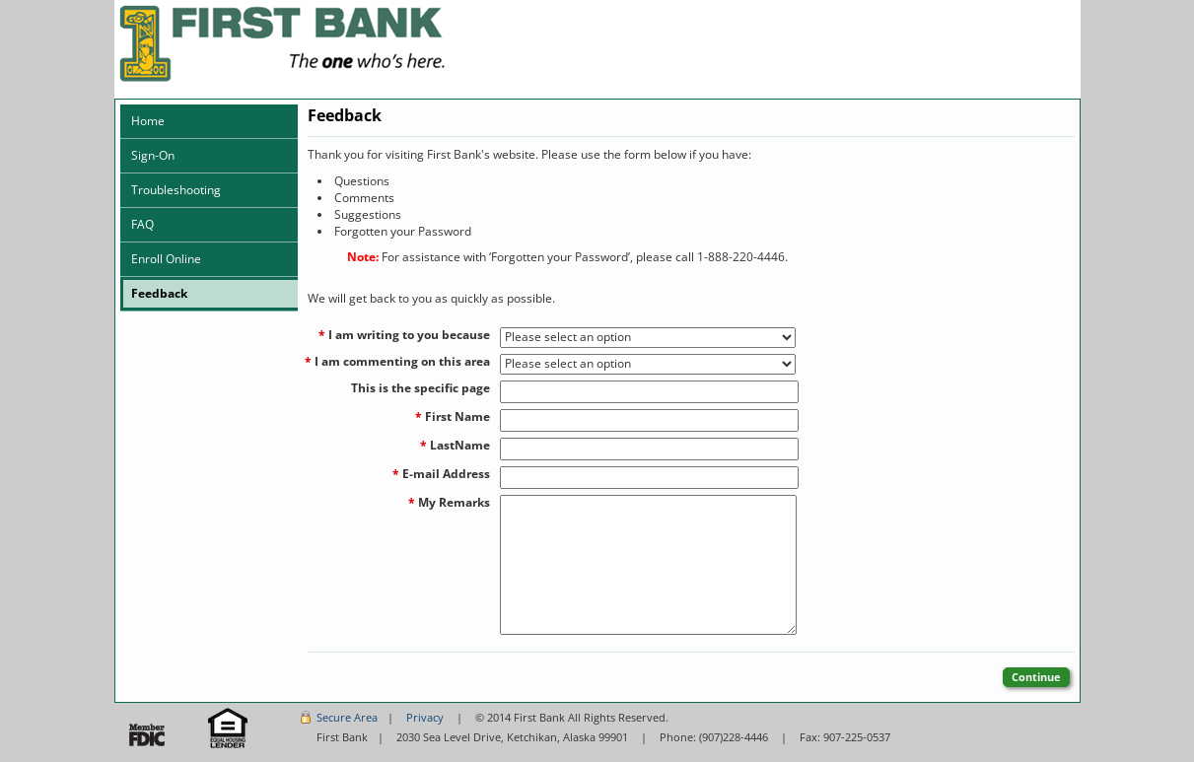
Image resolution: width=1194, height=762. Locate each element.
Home (148, 120)
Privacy (425, 717)
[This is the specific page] (649, 392)
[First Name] (649, 420)
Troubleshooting (176, 189)
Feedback (159, 293)
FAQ (142, 224)
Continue (1036, 676)
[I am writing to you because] (648, 337)
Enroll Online (166, 258)
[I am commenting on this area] (648, 364)
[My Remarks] (648, 565)
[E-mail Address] (649, 477)
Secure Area (347, 717)
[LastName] (649, 449)
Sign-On (153, 155)
